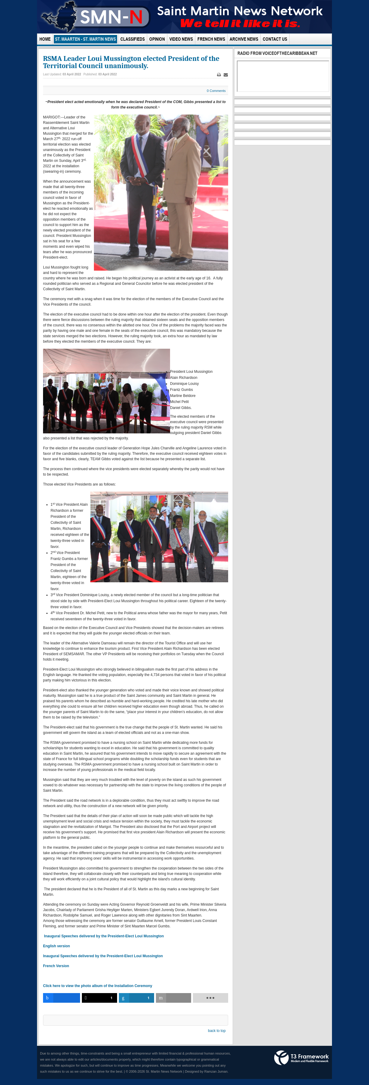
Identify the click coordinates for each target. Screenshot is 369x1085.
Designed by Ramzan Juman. (206, 1071)
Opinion (157, 39)
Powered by (301, 1057)
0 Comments (216, 91)
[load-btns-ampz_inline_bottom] (210, 998)
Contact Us (275, 39)
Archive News (244, 39)
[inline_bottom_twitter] (99, 998)
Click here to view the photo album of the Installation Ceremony (98, 986)
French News (211, 39)
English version (56, 946)
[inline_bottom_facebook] (61, 998)
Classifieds (132, 39)
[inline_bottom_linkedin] (136, 998)
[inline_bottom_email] (173, 998)
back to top (217, 1031)
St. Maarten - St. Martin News (85, 39)
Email (225, 75)
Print (218, 75)
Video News (181, 39)
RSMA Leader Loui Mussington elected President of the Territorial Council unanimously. (131, 62)
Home (45, 39)
